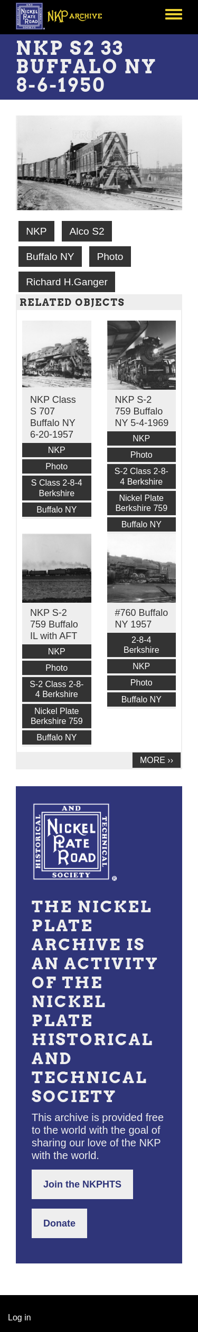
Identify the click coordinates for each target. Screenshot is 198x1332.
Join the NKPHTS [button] (82, 1184)
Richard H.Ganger (67, 281)
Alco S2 (86, 231)
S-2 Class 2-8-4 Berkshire (141, 476)
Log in (19, 1317)
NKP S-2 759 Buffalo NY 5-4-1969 (142, 411)
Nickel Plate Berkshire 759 (141, 503)
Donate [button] (59, 1223)
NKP (36, 231)
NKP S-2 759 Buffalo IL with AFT (54, 624)
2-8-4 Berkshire (141, 644)
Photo (110, 256)
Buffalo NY (50, 256)
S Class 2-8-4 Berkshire (56, 487)
